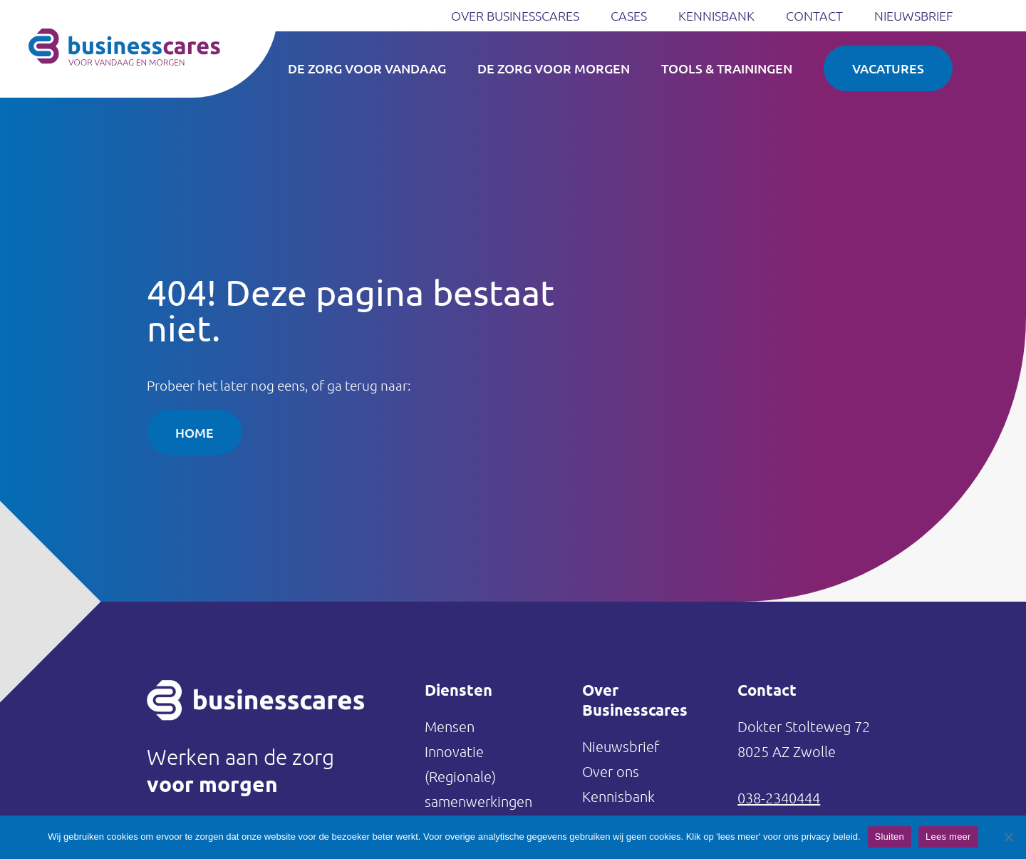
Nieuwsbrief (913, 15)
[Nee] (1008, 837)
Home (194, 432)
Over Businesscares (515, 15)
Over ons (610, 771)
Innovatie (454, 751)
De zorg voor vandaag (367, 68)
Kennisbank (716, 15)
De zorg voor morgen (553, 68)
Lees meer (948, 836)
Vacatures (888, 68)
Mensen (450, 726)
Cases (629, 15)
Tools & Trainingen (726, 68)
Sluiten (890, 836)
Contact (814, 15)
